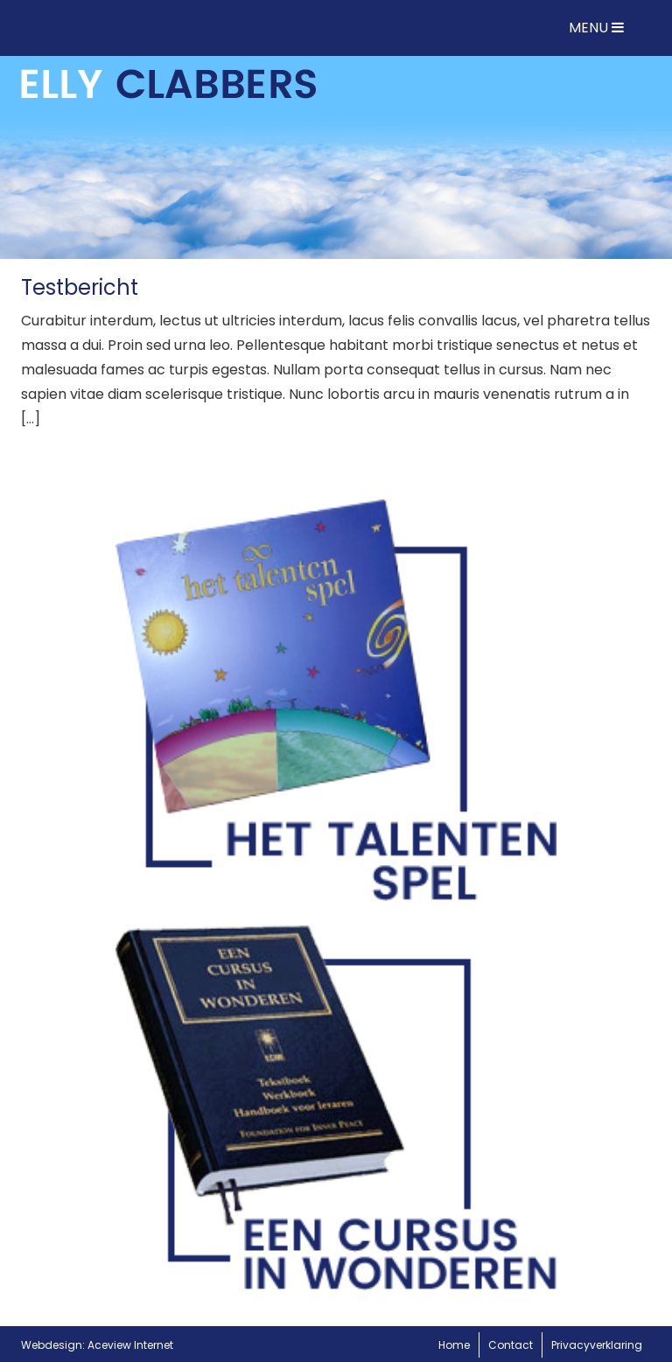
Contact (510, 1345)
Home (454, 1345)
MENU (596, 27)
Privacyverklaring (596, 1345)
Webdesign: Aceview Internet (97, 1345)
